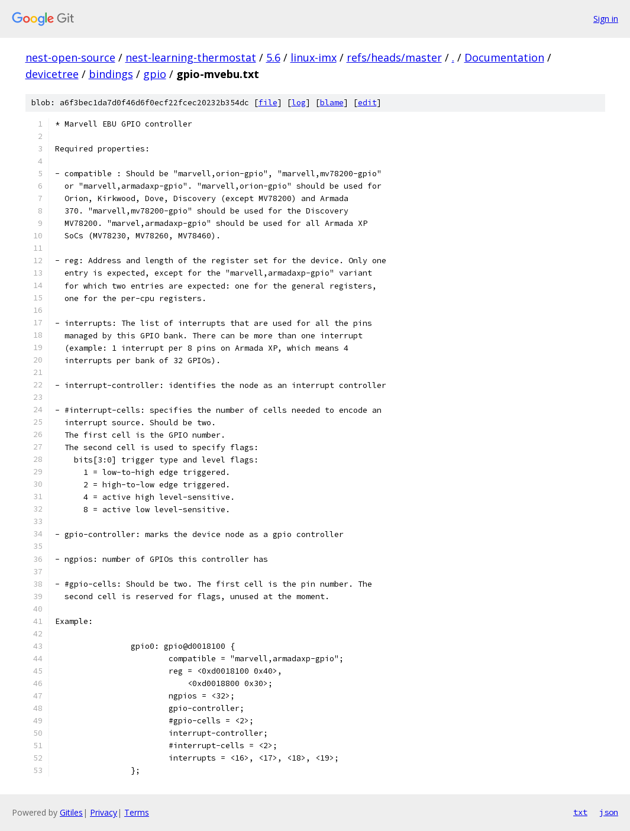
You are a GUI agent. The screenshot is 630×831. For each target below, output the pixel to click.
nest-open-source (70, 57)
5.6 (273, 57)
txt (580, 812)
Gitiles (71, 812)
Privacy (103, 812)
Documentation (504, 57)
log (299, 103)
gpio (154, 74)
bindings (111, 74)
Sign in (605, 18)
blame (332, 103)
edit (367, 103)
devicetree (52, 74)
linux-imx (313, 57)
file (268, 103)
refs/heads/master (394, 57)
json (608, 812)
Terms (136, 812)
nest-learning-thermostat (190, 57)
